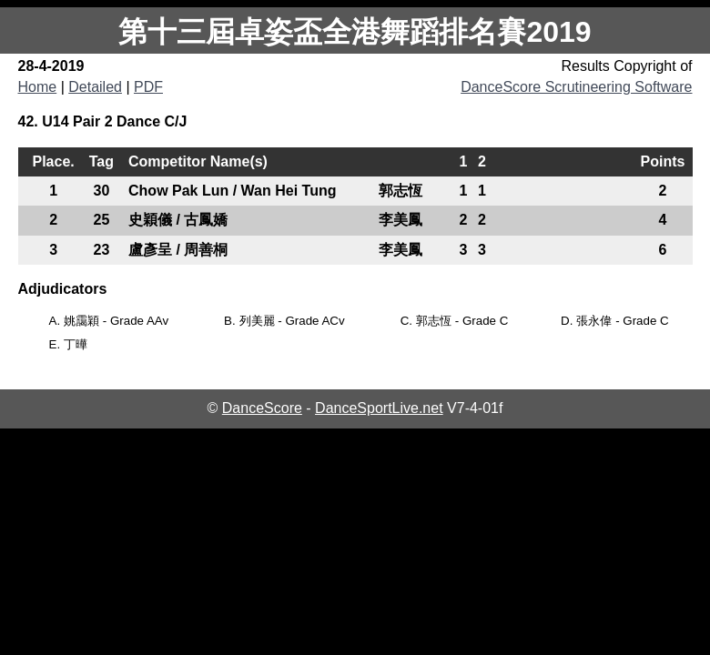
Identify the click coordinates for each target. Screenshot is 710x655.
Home (37, 87)
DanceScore (262, 408)
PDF (148, 87)
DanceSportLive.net (379, 408)
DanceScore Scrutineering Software (576, 87)
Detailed (95, 87)
